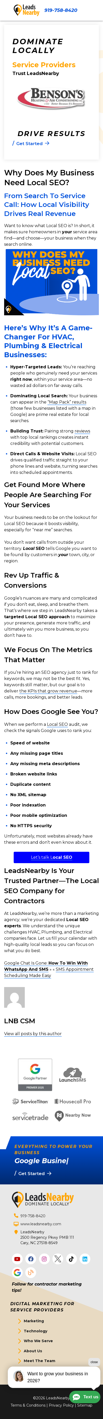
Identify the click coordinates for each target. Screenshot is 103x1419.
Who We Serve (38, 1341)
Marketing (34, 1321)
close (94, 1379)
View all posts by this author (33, 1033)
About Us (33, 1351)
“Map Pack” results (66, 402)
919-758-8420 (60, 10)
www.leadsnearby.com (40, 1224)
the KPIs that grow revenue (48, 691)
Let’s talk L (51, 857)
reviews (82, 431)
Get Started (35, 1371)
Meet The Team (39, 1360)
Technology (35, 1331)
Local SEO (57, 724)
